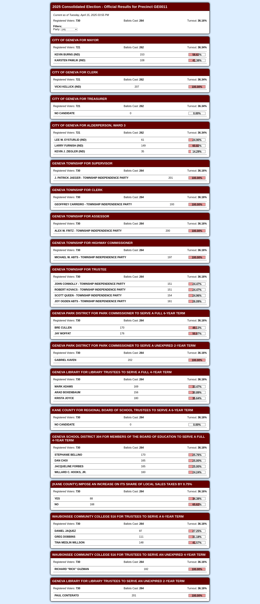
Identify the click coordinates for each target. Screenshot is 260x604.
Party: (56, 29)
